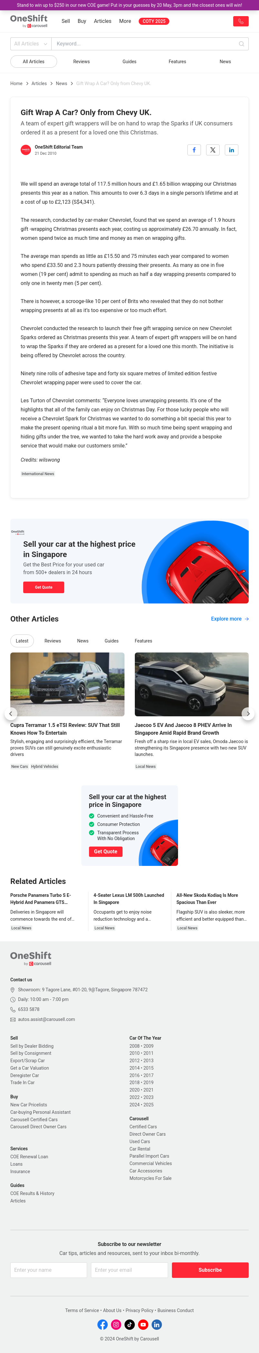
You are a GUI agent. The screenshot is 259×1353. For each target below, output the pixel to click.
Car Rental (140, 1149)
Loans (16, 1164)
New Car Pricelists (28, 1104)
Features (177, 61)
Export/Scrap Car (27, 1060)
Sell (66, 21)
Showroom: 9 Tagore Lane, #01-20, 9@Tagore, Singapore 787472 (83, 989)
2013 (149, 1060)
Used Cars (140, 1141)
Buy (82, 21)
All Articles (31, 44)
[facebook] (194, 149)
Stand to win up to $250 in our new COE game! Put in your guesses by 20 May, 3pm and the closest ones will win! (129, 5)
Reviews (81, 61)
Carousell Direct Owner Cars (38, 1126)
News (225, 61)
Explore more (230, 619)
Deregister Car (24, 1075)
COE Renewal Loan (29, 1156)
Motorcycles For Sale (151, 1178)
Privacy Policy (139, 1310)
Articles (102, 21)
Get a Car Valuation (29, 1068)
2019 (149, 1082)
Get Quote (43, 587)
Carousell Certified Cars (34, 1119)
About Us (112, 1310)
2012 (135, 1060)
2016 (135, 1075)
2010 (135, 1053)
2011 (149, 1053)
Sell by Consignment (30, 1053)
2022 (135, 1097)
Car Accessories (146, 1170)
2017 (149, 1075)
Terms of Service (82, 1310)
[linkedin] (231, 149)
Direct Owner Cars (148, 1134)
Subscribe (210, 1270)
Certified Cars (143, 1126)
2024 (135, 1104)
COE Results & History (32, 1193)
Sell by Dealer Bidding (32, 1046)
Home (16, 83)
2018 (135, 1082)
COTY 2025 (154, 21)
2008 (135, 1046)
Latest (22, 640)
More (125, 21)
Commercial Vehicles (151, 1163)
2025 (149, 1104)
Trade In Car (22, 1082)
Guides (129, 61)
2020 (135, 1090)
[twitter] (213, 149)
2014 (135, 1068)
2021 (149, 1090)
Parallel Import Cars (149, 1156)
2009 (149, 1046)
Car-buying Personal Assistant (40, 1112)
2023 (149, 1097)
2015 (149, 1068)
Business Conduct (175, 1310)
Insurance (20, 1171)
